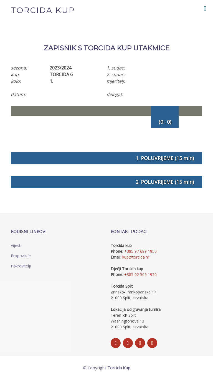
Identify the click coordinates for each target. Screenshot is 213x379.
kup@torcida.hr (135, 257)
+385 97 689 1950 (140, 251)
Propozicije (21, 255)
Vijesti (16, 245)
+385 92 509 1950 (140, 274)
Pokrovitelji (21, 266)
